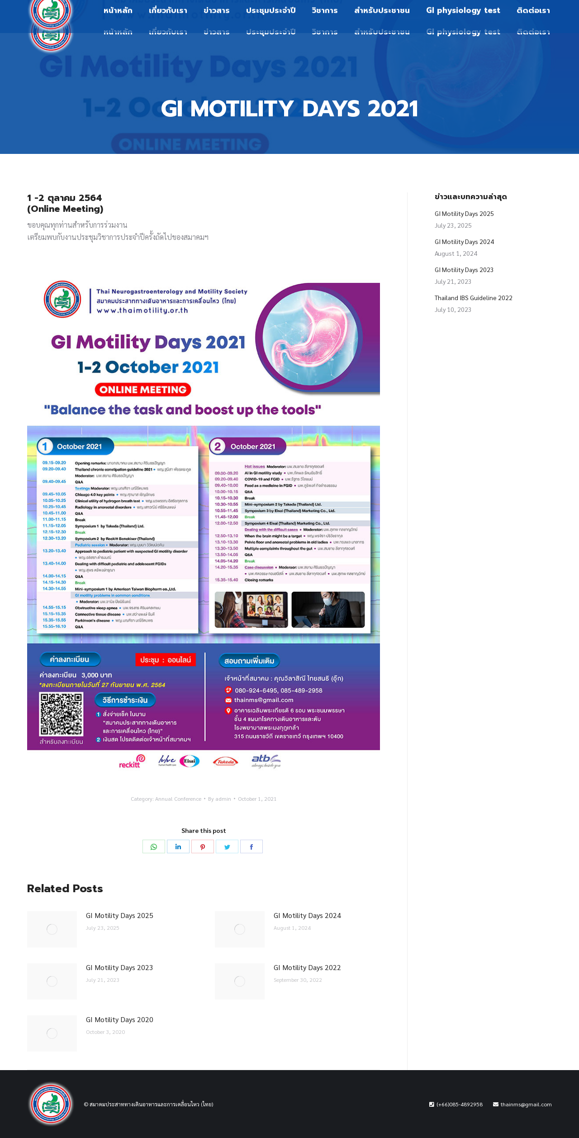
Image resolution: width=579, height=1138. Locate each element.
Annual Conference (178, 798)
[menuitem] (118, 31)
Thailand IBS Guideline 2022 (474, 297)
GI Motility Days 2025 (119, 915)
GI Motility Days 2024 (307, 915)
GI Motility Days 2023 (119, 967)
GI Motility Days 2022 (307, 967)
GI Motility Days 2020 (119, 1019)
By (219, 798)
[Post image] (52, 929)
